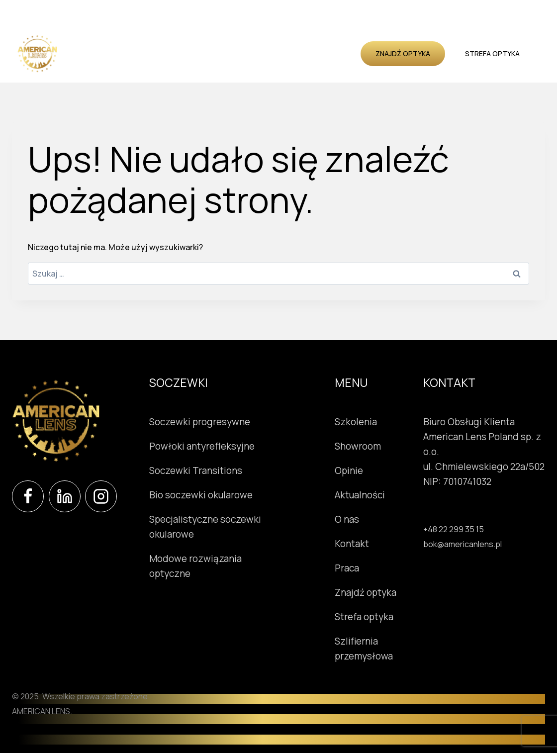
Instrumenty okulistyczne (207, 41)
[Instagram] (101, 496)
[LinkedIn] (65, 496)
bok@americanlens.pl (462, 544)
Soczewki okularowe (108, 41)
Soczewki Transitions (195, 470)
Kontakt (270, 65)
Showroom (287, 41)
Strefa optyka (492, 53)
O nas (234, 65)
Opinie (146, 65)
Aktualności (190, 65)
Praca (348, 568)
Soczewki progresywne (199, 421)
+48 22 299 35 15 (453, 529)
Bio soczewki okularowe (201, 494)
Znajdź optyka (402, 53)
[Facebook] (28, 496)
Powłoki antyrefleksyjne (202, 446)
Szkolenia (335, 41)
